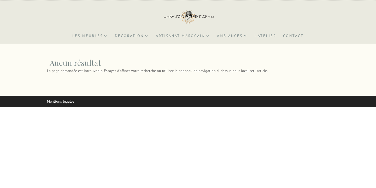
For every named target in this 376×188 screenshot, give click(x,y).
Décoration (129, 36)
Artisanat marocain (180, 36)
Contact (293, 36)
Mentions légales (60, 101)
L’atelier (265, 36)
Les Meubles (87, 36)
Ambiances (230, 36)
